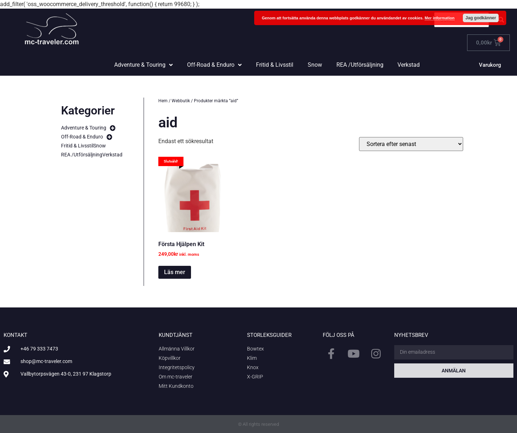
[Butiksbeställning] (411, 144)
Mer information (440, 18)
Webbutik (181, 100)
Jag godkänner (480, 17)
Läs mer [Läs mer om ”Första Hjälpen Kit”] (174, 272)
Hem (163, 100)
